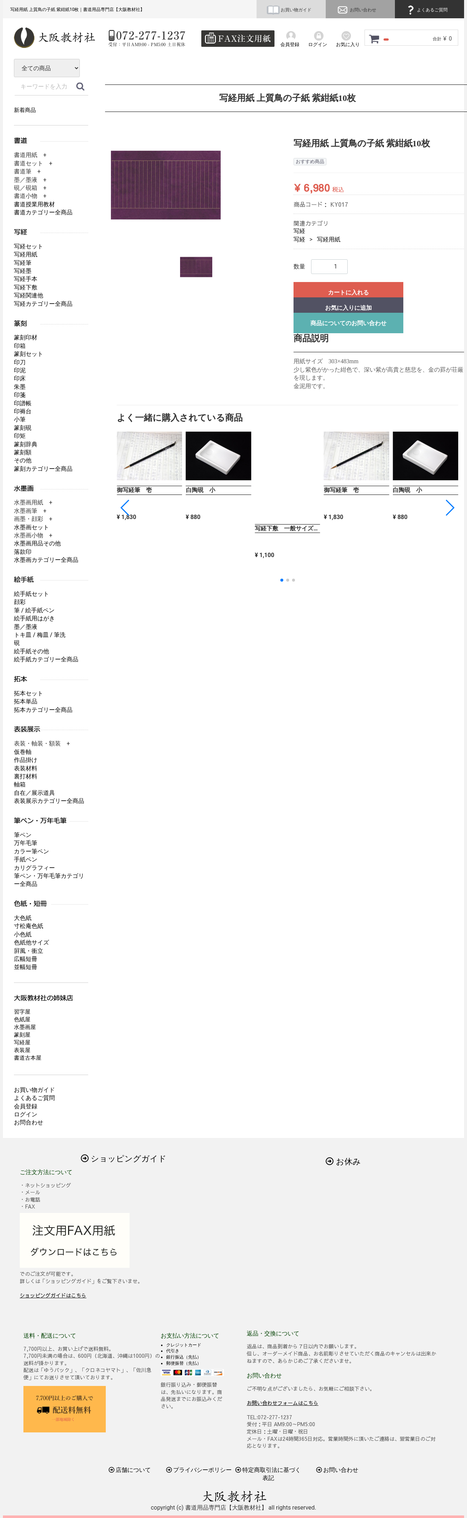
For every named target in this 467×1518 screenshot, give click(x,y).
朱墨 (20, 386)
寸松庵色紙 (28, 926)
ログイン (25, 1114)
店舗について (130, 1469)
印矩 (20, 435)
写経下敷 (25, 287)
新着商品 (25, 110)
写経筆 (22, 262)
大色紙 (22, 917)
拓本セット (28, 693)
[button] (450, 508)
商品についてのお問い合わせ (348, 323)
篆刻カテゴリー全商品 (43, 468)
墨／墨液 (25, 626)
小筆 (20, 419)
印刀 (20, 362)
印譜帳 (22, 403)
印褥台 (22, 411)
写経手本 (25, 278)
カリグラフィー (34, 867)
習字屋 (22, 1011)
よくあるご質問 (426, 9)
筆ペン (22, 834)
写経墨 (22, 270)
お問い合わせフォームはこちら (282, 1402)
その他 (22, 460)
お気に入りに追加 (348, 307)
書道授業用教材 (34, 204)
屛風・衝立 (28, 950)
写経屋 (22, 1042)
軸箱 (20, 784)
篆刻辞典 (25, 444)
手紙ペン (25, 859)
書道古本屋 (27, 1058)
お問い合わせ (356, 9)
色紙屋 (22, 1019)
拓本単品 (25, 701)
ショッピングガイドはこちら (53, 1295)
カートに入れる (348, 292)
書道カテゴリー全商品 (43, 212)
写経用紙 (328, 239)
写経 (299, 231)
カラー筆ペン (31, 851)
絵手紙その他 (31, 651)
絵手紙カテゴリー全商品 (46, 659)
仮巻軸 (22, 751)
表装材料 (25, 768)
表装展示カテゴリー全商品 (49, 800)
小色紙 (22, 934)
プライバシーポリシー (199, 1469)
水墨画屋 (25, 1027)
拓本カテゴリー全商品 (43, 709)
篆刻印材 (25, 337)
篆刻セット (28, 353)
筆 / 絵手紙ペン (34, 610)
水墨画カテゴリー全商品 (46, 559)
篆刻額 (22, 452)
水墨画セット (31, 527)
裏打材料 (25, 776)
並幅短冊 (25, 966)
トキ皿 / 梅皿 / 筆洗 (40, 634)
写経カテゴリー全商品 (43, 303)
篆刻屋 (22, 1035)
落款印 (22, 551)
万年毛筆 (25, 842)
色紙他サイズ (31, 942)
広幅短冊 (25, 958)
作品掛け (25, 759)
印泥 (20, 370)
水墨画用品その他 (37, 543)
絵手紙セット (31, 593)
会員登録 (25, 1106)
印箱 (20, 345)
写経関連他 (28, 295)
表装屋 (22, 1050)
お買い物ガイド (289, 9)
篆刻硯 (22, 427)
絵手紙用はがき (34, 618)
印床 (20, 378)
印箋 (20, 394)
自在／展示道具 (34, 792)
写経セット (28, 246)
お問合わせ (28, 1122)
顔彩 (20, 601)
